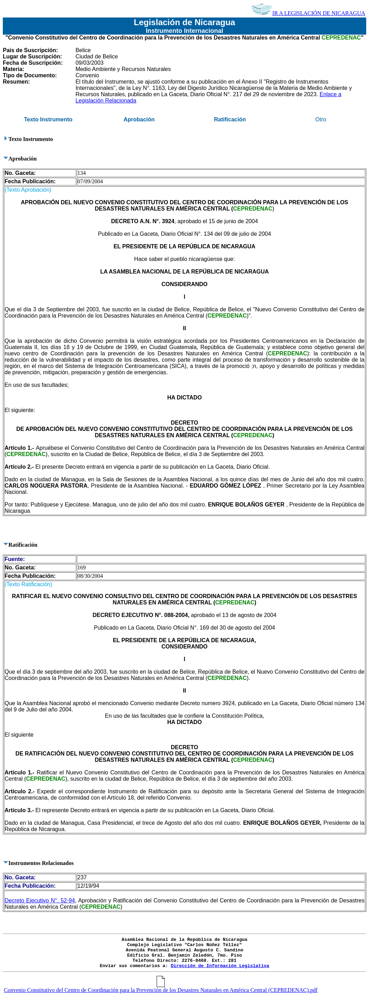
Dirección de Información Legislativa (220, 966)
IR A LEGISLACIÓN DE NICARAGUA (308, 13)
